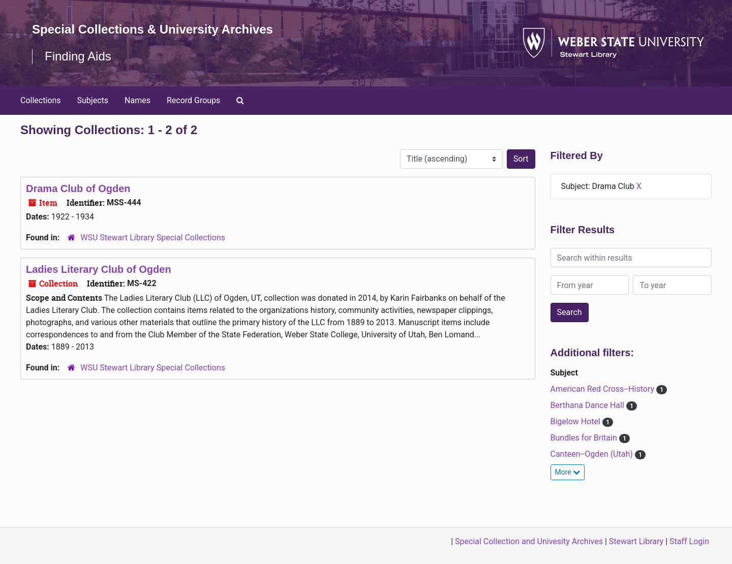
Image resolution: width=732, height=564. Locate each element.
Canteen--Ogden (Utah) (593, 454)
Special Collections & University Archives (152, 29)
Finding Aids (78, 56)
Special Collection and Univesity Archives (529, 541)
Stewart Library (636, 541)
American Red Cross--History (604, 389)
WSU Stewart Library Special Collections (152, 237)
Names (137, 100)
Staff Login (689, 541)
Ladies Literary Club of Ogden (98, 269)
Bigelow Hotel (576, 421)
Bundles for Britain (585, 438)
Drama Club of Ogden (78, 188)
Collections (40, 100)
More (568, 472)
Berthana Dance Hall (588, 405)
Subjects (92, 100)
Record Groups (193, 100)
